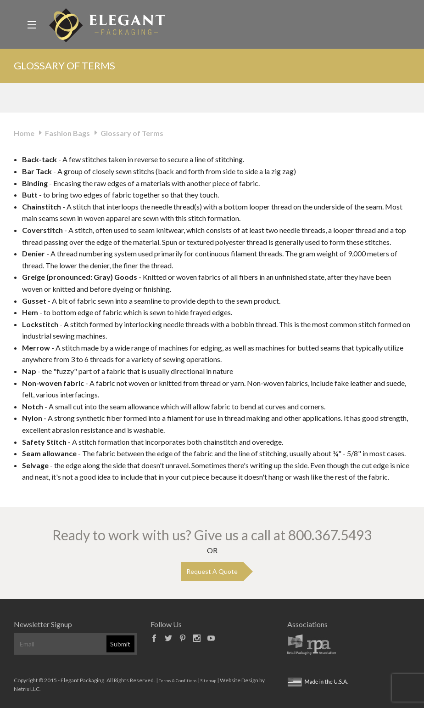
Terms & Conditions (178, 680)
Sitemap (208, 680)
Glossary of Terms (131, 133)
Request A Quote (212, 571)
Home (24, 133)
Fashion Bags (67, 133)
